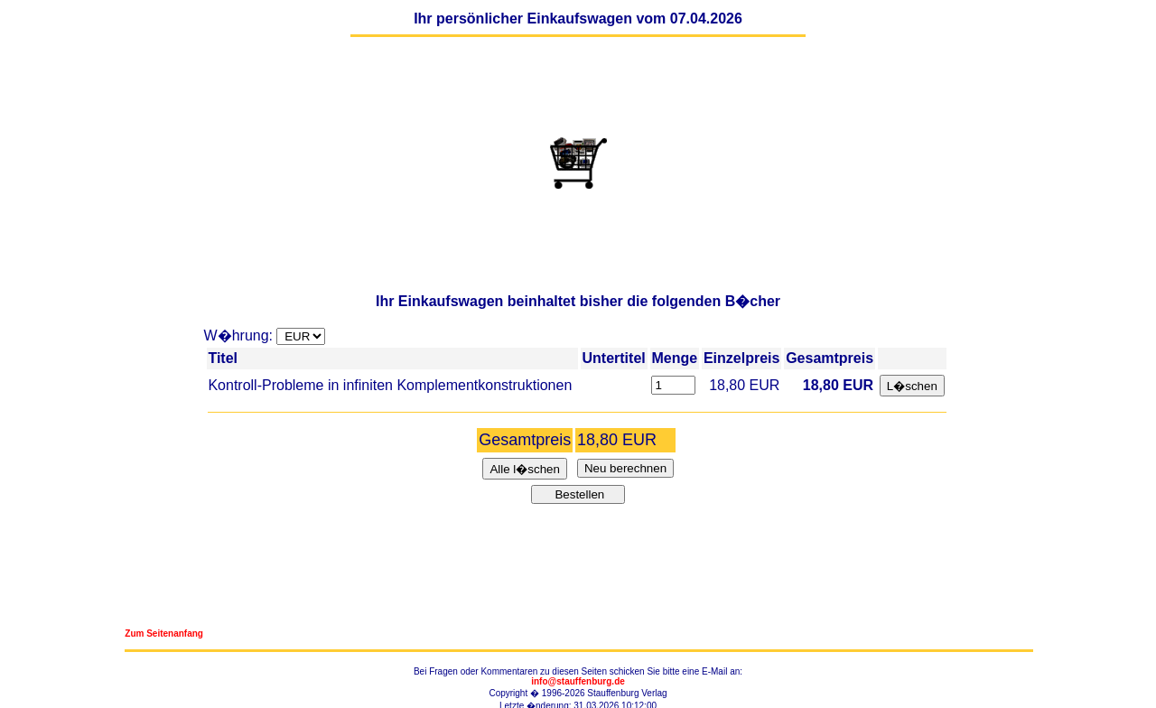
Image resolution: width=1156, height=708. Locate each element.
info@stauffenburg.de (578, 681)
